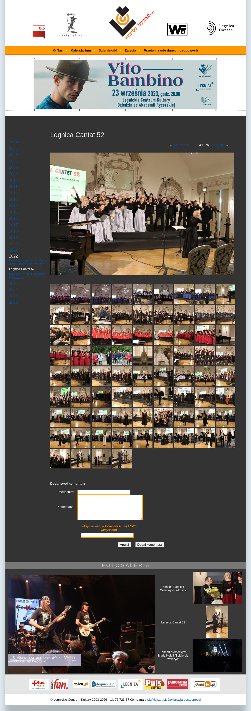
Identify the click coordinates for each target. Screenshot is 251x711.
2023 (13, 283)
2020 (13, 243)
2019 (13, 237)
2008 (13, 167)
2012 (13, 192)
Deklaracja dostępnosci (184, 705)
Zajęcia (131, 50)
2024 (13, 289)
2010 (13, 180)
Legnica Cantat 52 (173, 628)
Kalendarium (81, 50)
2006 (13, 154)
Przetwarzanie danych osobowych (171, 50)
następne (218, 145)
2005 (13, 148)
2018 (13, 231)
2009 (13, 173)
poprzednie (182, 145)
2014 (13, 205)
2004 (13, 141)
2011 (13, 186)
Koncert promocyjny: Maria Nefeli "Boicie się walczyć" (27, 262)
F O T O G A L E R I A (125, 571)
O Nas (58, 50)
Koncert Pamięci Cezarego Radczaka (173, 594)
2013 (13, 199)
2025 (13, 295)
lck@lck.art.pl (156, 705)
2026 (13, 302)
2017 (13, 224)
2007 (13, 160)
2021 (13, 250)
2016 (13, 218)
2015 (13, 211)
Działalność (108, 50)
